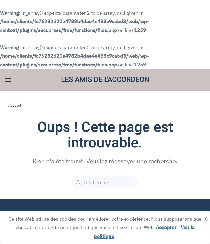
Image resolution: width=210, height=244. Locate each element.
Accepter (166, 227)
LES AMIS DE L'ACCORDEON (105, 79)
